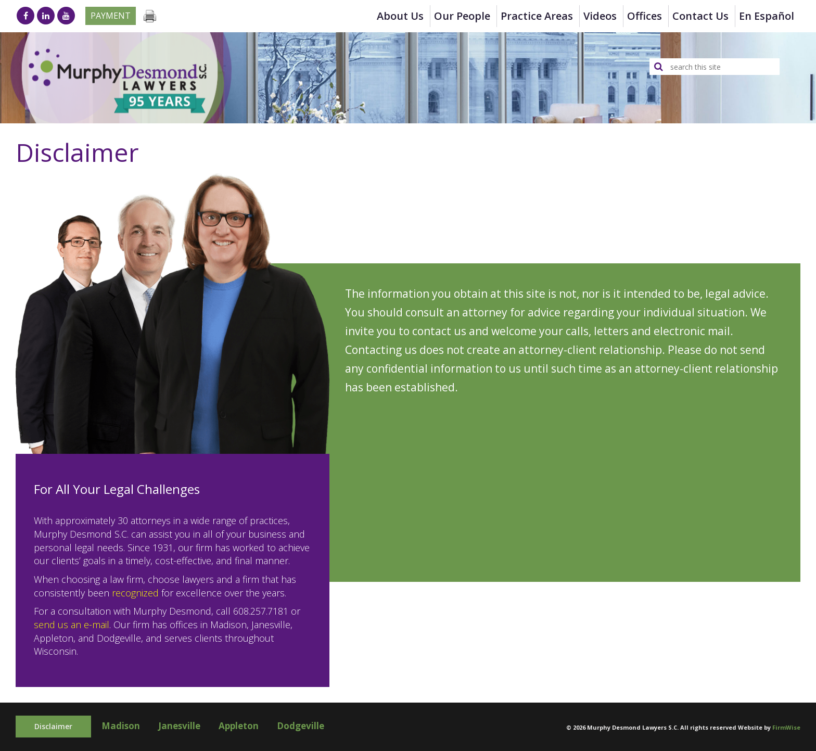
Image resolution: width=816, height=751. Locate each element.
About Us (400, 16)
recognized (135, 593)
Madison (120, 726)
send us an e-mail (71, 624)
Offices (644, 16)
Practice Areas (537, 16)
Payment (111, 15)
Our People (462, 16)
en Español (766, 16)
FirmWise (786, 727)
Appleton (239, 726)
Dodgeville (300, 726)
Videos (600, 16)
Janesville (179, 726)
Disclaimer (53, 726)
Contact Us (700, 16)
